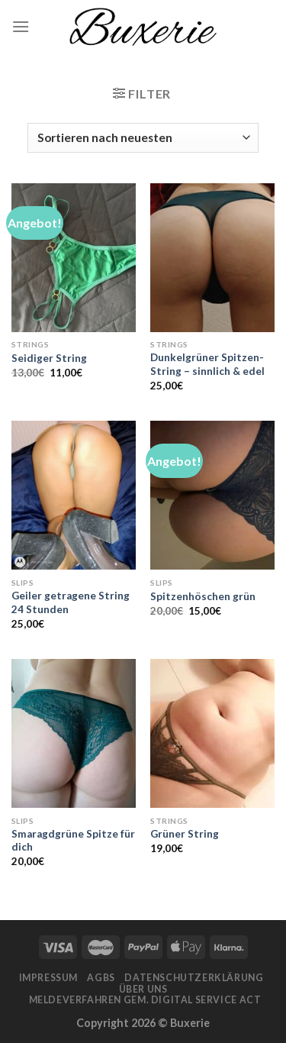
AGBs (100, 977)
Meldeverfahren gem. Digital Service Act (145, 1000)
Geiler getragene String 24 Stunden (70, 602)
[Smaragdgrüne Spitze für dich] (73, 733)
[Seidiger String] (73, 257)
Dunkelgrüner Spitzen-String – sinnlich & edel (207, 364)
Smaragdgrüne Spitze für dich (73, 841)
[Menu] (20, 26)
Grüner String (184, 834)
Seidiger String (49, 358)
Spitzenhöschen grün (202, 596)
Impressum (49, 977)
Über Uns (143, 989)
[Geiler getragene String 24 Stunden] (73, 495)
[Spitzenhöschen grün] (212, 495)
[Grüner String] (212, 733)
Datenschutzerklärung (193, 977)
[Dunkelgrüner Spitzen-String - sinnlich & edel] (212, 257)
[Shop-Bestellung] (142, 138)
